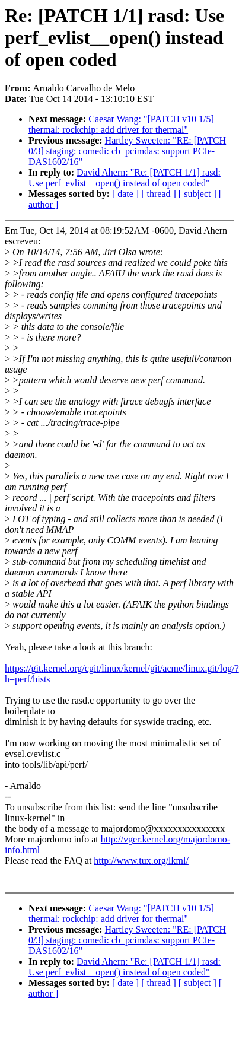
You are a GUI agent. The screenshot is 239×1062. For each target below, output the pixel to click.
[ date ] (125, 194)
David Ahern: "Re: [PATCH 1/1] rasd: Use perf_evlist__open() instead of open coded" (124, 177)
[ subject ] (197, 194)
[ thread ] (158, 194)
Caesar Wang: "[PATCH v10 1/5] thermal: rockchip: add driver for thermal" (121, 124)
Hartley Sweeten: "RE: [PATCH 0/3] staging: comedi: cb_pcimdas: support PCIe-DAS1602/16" (127, 151)
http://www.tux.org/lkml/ (141, 861)
